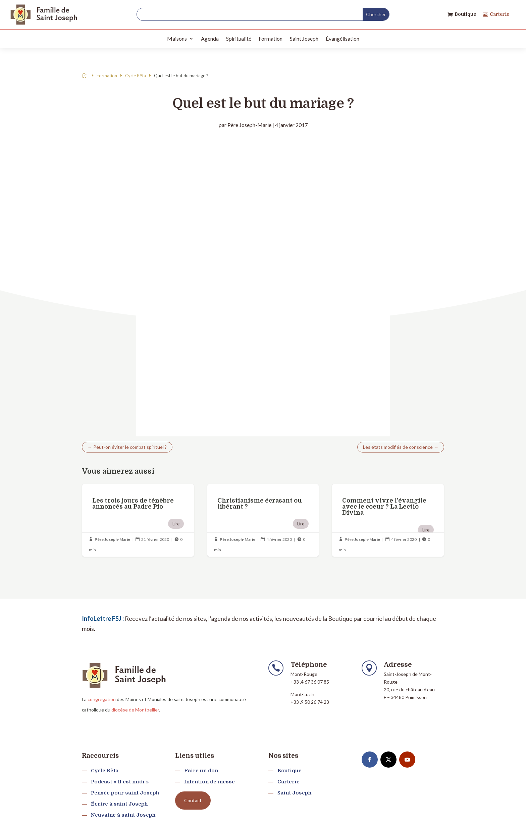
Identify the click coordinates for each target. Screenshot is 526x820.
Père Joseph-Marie (249, 125)
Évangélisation (342, 38)
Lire (175, 523)
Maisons (177, 38)
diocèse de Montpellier (135, 710)
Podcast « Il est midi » (120, 782)
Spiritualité (238, 38)
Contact (193, 800)
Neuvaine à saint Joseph (123, 815)
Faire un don (201, 771)
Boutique (465, 14)
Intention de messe (209, 782)
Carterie (499, 14)
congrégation (102, 699)
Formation (270, 38)
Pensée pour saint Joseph (125, 793)
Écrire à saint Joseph (119, 804)
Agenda (210, 38)
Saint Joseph (304, 38)
